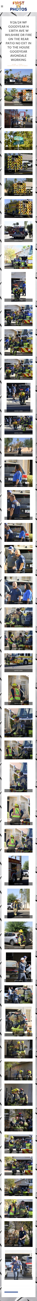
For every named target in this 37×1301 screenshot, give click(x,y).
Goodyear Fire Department (17, 65)
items (21, 64)
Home (14, 64)
